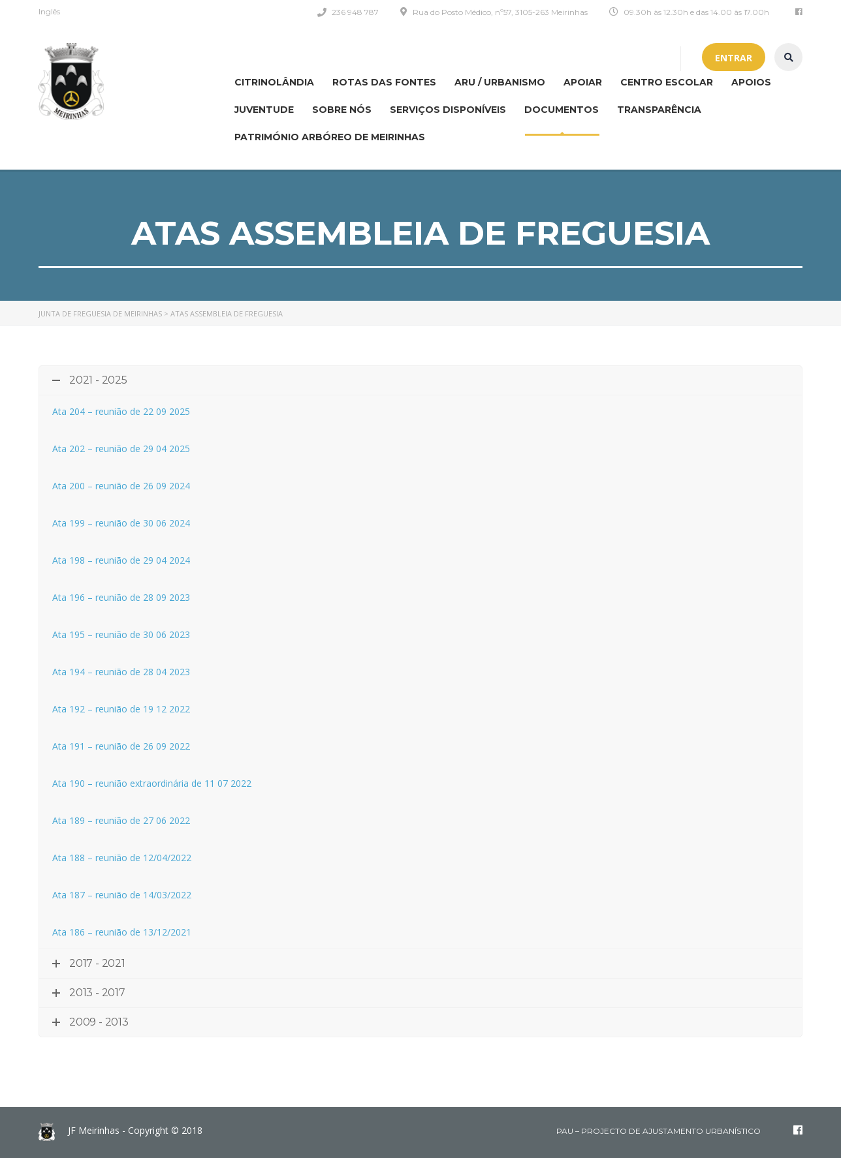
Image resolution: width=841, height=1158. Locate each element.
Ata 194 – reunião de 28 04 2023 (121, 671)
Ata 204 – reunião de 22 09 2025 (121, 411)
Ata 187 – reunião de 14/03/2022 (121, 895)
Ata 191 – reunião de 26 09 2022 (121, 746)
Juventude (264, 109)
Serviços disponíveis (448, 109)
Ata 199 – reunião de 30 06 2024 (121, 523)
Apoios (751, 82)
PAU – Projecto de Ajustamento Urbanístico (658, 1131)
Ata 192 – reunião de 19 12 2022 (121, 709)
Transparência (659, 109)
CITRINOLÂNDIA (274, 82)
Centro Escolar (666, 82)
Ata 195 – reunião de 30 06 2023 (121, 634)
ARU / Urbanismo (499, 82)
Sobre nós (342, 109)
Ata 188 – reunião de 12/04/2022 (121, 857)
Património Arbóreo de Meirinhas (329, 137)
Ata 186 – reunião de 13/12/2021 (121, 932)
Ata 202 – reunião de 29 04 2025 (121, 448)
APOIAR (582, 82)
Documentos (561, 109)
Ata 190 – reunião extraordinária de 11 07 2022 (151, 783)
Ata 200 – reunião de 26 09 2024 (121, 486)
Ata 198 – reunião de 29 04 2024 (121, 560)
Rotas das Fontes (384, 82)
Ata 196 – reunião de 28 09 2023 (121, 597)
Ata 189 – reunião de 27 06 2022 (121, 820)
